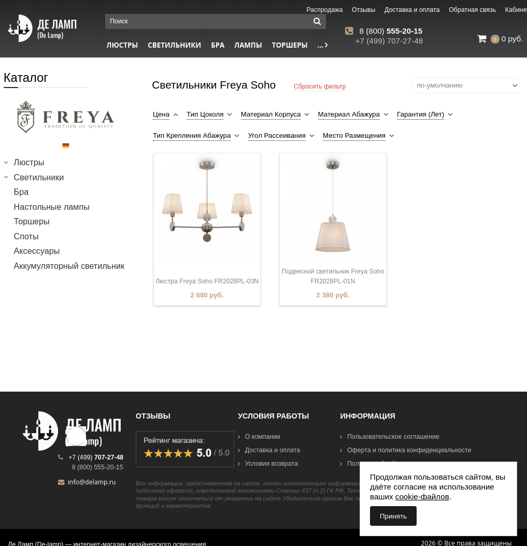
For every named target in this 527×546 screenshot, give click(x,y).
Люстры (29, 162)
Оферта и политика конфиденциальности (405, 450)
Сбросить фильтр (320, 86)
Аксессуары (37, 250)
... (323, 45)
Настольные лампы (52, 206)
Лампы (248, 45)
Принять (393, 516)
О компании (259, 436)
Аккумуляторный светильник (69, 265)
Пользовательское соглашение (389, 436)
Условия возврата (268, 463)
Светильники (174, 45)
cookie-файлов (422, 496)
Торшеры (290, 45)
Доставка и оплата (269, 450)
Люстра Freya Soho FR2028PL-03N (207, 281)
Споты (26, 236)
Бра (217, 45)
